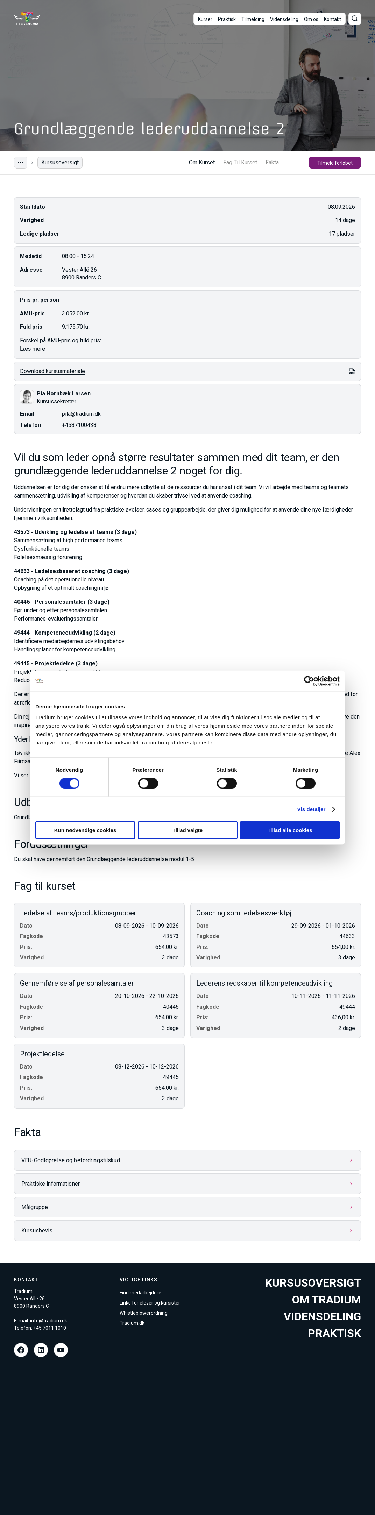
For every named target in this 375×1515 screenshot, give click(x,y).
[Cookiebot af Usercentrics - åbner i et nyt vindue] (309, 681)
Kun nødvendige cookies (85, 830)
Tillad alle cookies (289, 830)
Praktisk (227, 19)
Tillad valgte (187, 830)
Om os (311, 19)
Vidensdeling (284, 19)
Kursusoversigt (60, 162)
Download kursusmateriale (52, 371)
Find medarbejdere (140, 1292)
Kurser (205, 19)
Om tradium (326, 1299)
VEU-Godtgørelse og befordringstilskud (70, 1160)
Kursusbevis (36, 1230)
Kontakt (332, 19)
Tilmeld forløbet (335, 163)
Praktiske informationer (50, 1183)
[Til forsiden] (27, 19)
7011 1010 (54, 1328)
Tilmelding (252, 19)
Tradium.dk (132, 1323)
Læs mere (32, 349)
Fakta (272, 162)
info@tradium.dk (48, 1320)
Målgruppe (34, 1207)
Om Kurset (202, 162)
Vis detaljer (311, 809)
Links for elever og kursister (150, 1303)
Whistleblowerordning (144, 1313)
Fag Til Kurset (240, 162)
